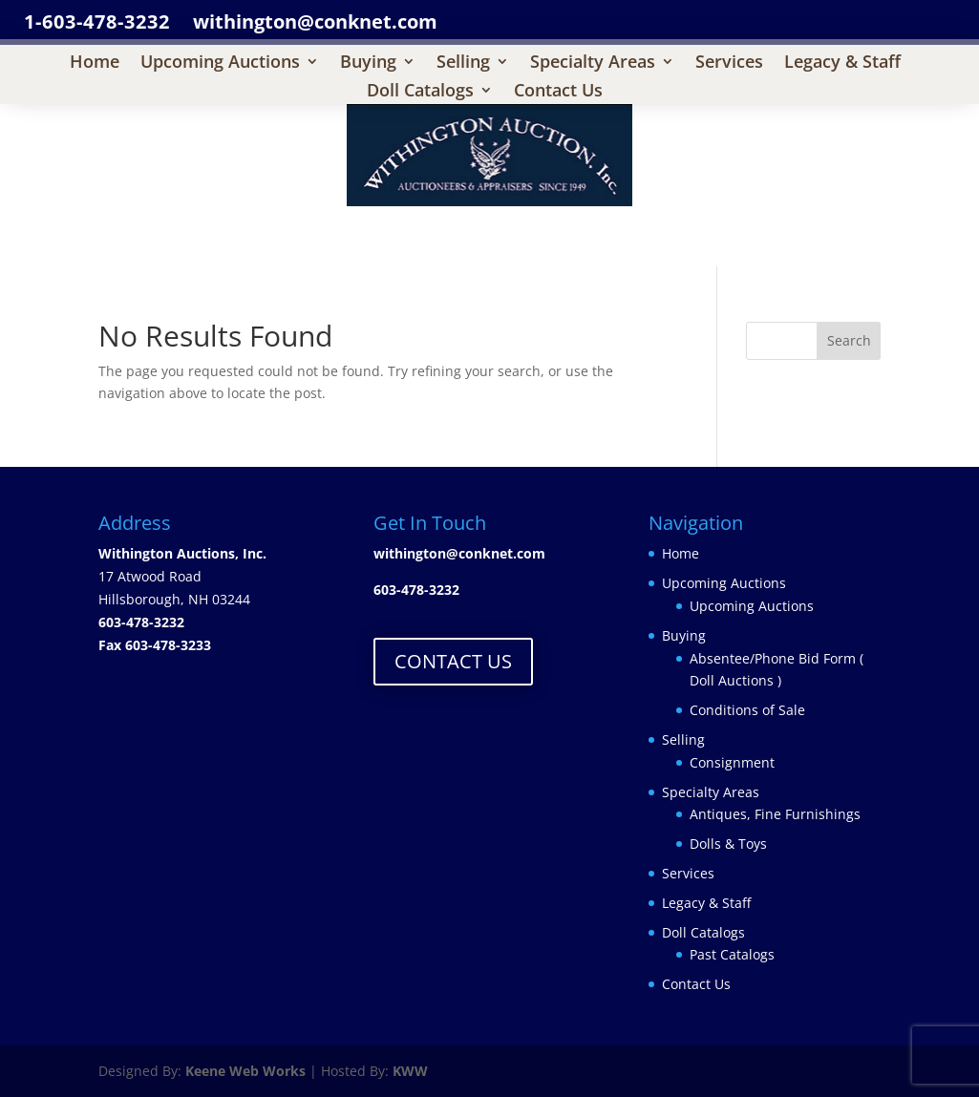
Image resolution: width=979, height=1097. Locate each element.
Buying (368, 63)
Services (729, 63)
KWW (410, 1071)
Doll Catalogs (420, 92)
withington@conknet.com (459, 553)
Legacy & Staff (842, 63)
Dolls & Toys (728, 843)
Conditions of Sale (747, 710)
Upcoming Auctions (220, 63)
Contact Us (558, 92)
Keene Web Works (245, 1071)
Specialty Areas (592, 63)
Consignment (732, 762)
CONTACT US (453, 661)
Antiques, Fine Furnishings (775, 814)
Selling (463, 63)
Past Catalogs (732, 954)
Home (94, 63)
